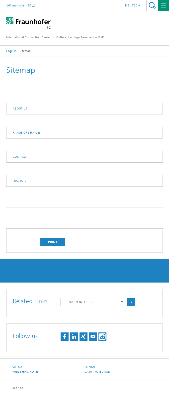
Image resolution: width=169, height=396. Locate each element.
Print (53, 242)
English (11, 51)
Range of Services (27, 132)
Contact (19, 156)
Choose (131, 302)
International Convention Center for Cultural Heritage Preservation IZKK (55, 37)
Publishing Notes (25, 371)
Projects (19, 180)
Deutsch (132, 5)
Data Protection (97, 371)
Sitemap (18, 367)
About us (20, 108)
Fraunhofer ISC (20, 5)
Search (152, 5)
